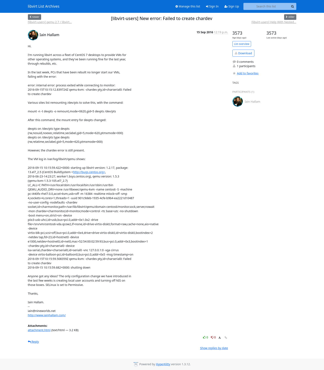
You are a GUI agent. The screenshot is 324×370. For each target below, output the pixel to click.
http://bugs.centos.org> (89, 172)
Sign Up (231, 6)
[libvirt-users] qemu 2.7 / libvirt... (50, 22)
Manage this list (187, 6)
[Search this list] (266, 6)
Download (243, 53)
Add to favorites (245, 73)
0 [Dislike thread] (213, 337)
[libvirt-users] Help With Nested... (273, 22)
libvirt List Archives (44, 6)
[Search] (292, 6)
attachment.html (39, 330)
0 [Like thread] (206, 337)
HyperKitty (163, 364)
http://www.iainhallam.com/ (47, 315)
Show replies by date (214, 348)
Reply (33, 342)
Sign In (212, 6)
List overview (241, 44)
